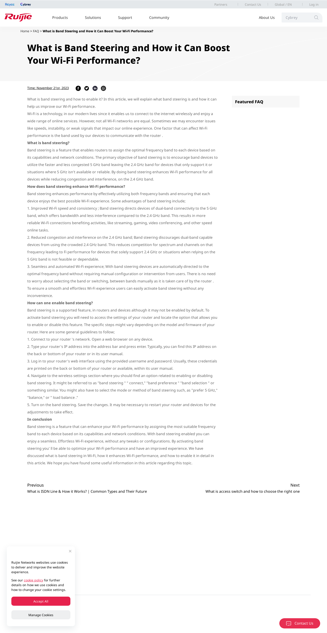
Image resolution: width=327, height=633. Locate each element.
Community (159, 17)
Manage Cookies (40, 615)
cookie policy (33, 580)
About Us (267, 17)
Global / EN (283, 4)
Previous (35, 485)
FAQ (36, 31)
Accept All (40, 601)
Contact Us (253, 4)
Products (60, 17)
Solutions (93, 17)
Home (24, 31)
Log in (314, 4)
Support (125, 17)
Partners (220, 4)
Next (295, 485)
